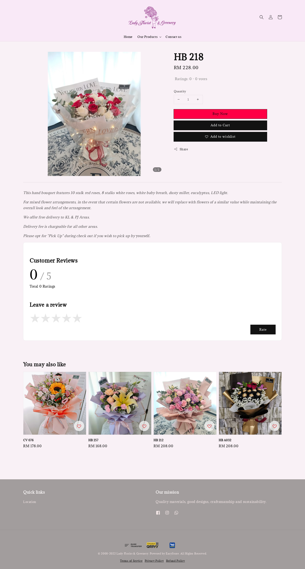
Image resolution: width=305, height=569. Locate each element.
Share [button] (181, 149)
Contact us (173, 37)
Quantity (180, 91)
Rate (263, 329)
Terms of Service (131, 560)
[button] (261, 17)
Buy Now (220, 114)
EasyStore (172, 553)
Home (128, 37)
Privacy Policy (154, 560)
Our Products (147, 37)
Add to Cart (220, 125)
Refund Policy (175, 560)
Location (29, 502)
